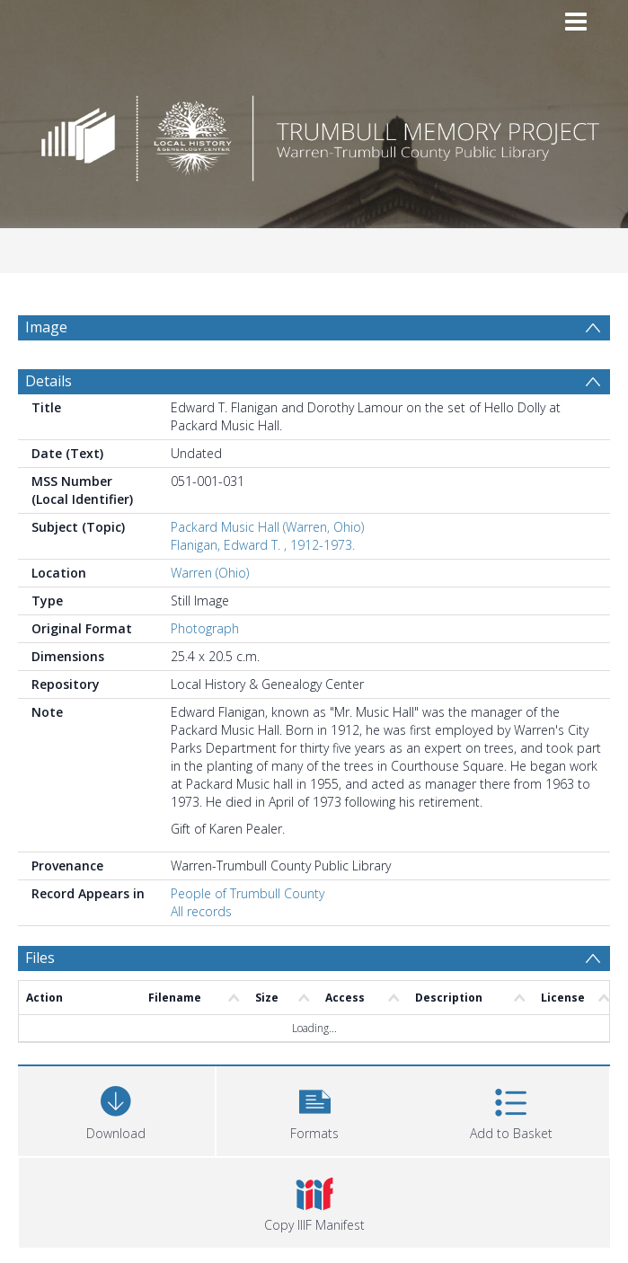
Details (48, 381)
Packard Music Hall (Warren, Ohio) (267, 526)
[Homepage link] (314, 133)
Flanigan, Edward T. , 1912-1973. (263, 544)
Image (46, 327)
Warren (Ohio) (210, 572)
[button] (315, 1109)
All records (201, 911)
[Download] (116, 1109)
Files (40, 957)
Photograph (205, 628)
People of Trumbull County (247, 893)
